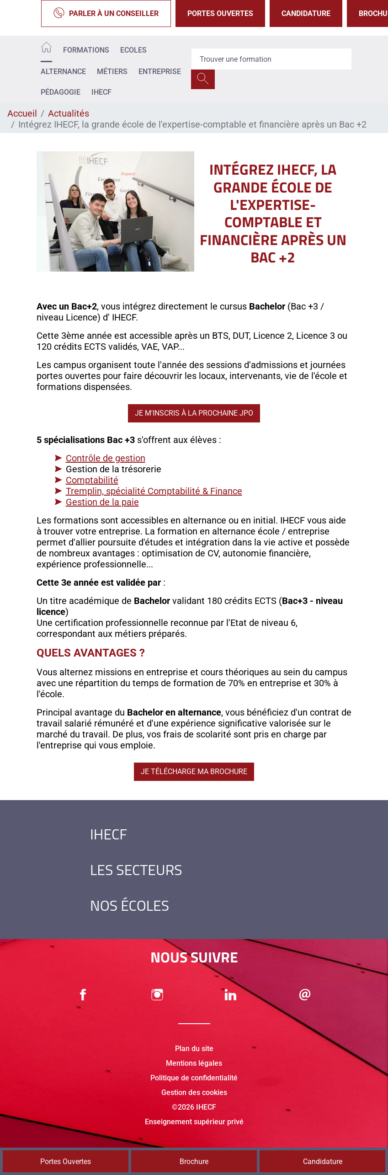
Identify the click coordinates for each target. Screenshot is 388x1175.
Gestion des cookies (194, 1092)
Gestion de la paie (102, 502)
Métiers (112, 71)
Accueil (22, 113)
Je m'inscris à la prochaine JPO (194, 413)
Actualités (68, 113)
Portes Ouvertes (220, 13)
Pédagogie (60, 92)
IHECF (101, 92)
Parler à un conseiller (106, 13)
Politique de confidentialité (194, 1078)
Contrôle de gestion (105, 458)
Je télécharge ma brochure (194, 771)
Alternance (63, 71)
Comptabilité (92, 480)
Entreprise (159, 71)
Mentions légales (194, 1063)
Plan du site (194, 1048)
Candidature (306, 13)
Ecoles (133, 50)
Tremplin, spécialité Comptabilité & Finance (154, 491)
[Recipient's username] (271, 58)
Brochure (194, 1161)
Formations (86, 50)
